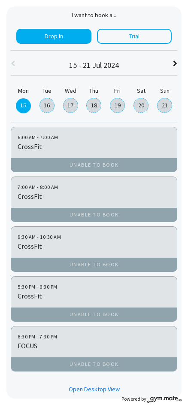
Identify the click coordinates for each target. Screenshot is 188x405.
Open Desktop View (94, 389)
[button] (13, 64)
